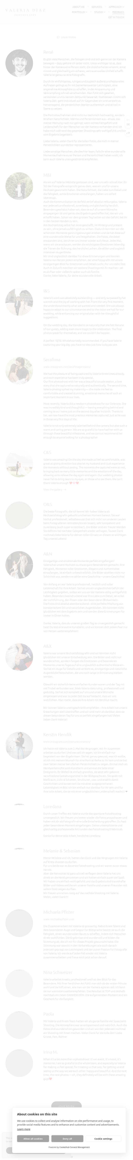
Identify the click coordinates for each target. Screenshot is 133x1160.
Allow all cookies (33, 1138)
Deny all (67, 1138)
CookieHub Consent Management (74, 1147)
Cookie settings (103, 1138)
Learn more (23, 1129)
